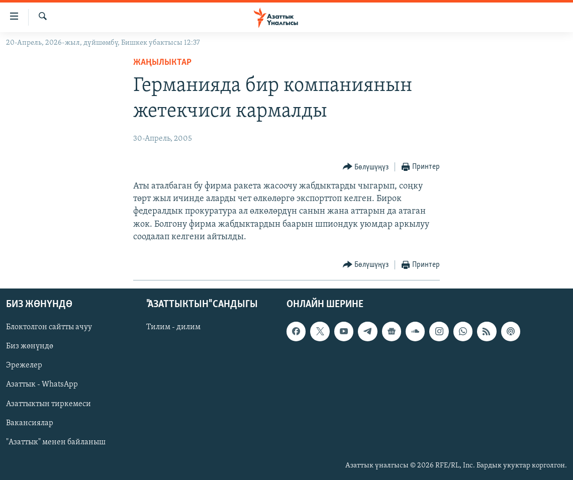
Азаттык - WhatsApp (42, 384)
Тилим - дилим (173, 327)
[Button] (366, 167)
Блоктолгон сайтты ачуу (49, 327)
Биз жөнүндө (29, 346)
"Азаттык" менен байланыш (56, 442)
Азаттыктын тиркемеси (48, 404)
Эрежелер (24, 365)
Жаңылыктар (162, 62)
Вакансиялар (29, 423)
